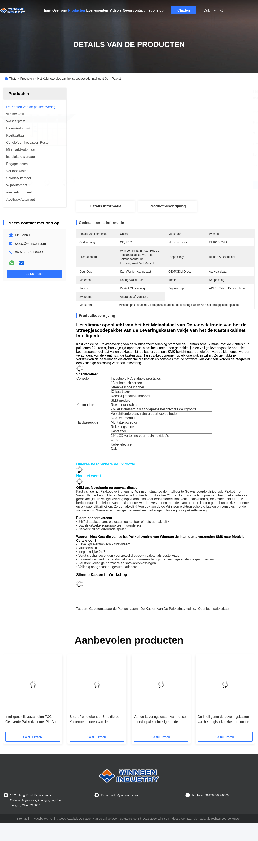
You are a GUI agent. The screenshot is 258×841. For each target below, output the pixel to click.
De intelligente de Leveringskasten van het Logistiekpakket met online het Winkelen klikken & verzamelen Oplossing (224, 719)
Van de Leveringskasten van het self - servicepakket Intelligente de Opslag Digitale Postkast (160, 719)
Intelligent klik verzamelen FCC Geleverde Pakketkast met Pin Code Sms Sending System (32, 719)
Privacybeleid (39, 818)
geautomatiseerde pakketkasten (113, 608)
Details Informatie (105, 206)
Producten (76, 10)
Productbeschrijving (167, 206)
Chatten (183, 10)
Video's (115, 10)
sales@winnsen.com (30, 243)
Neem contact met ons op (143, 10)
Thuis (46, 10)
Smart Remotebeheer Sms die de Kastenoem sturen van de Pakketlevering (94, 719)
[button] (14, 694)
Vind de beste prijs (187, 185)
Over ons (59, 10)
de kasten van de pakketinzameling (168, 608)
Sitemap (22, 818)
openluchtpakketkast (213, 608)
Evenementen (97, 10)
